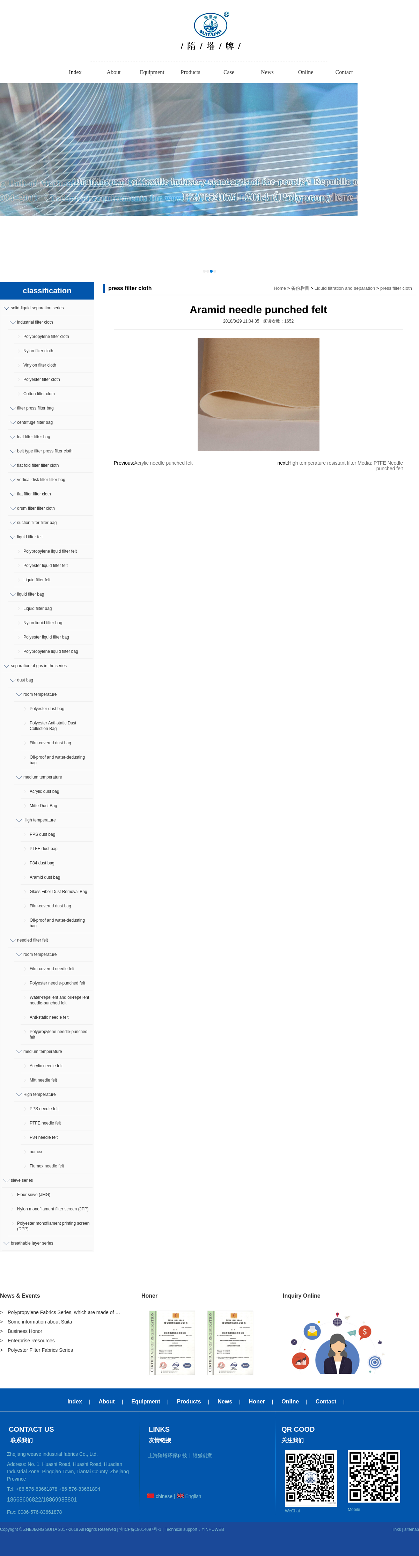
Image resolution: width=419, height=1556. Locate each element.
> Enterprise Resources (27, 1340)
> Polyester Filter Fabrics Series (36, 1350)
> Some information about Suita (36, 1322)
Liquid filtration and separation (345, 288)
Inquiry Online (302, 1296)
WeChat (292, 1511)
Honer (149, 1296)
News (267, 72)
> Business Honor (21, 1331)
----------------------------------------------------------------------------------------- (209, 61)
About (114, 72)
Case (228, 72)
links (396, 1529)
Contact (344, 72)
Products (190, 72)
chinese (159, 1496)
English (189, 1496)
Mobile (354, 1509)
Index (75, 72)
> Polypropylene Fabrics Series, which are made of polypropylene (61, 1312)
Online (306, 72)
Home (280, 288)
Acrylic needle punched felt (163, 463)
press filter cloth (396, 288)
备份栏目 (300, 288)
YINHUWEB (212, 1529)
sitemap (411, 1529)
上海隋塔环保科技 (167, 1455)
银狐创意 (202, 1455)
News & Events (20, 1296)
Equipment (152, 72)
